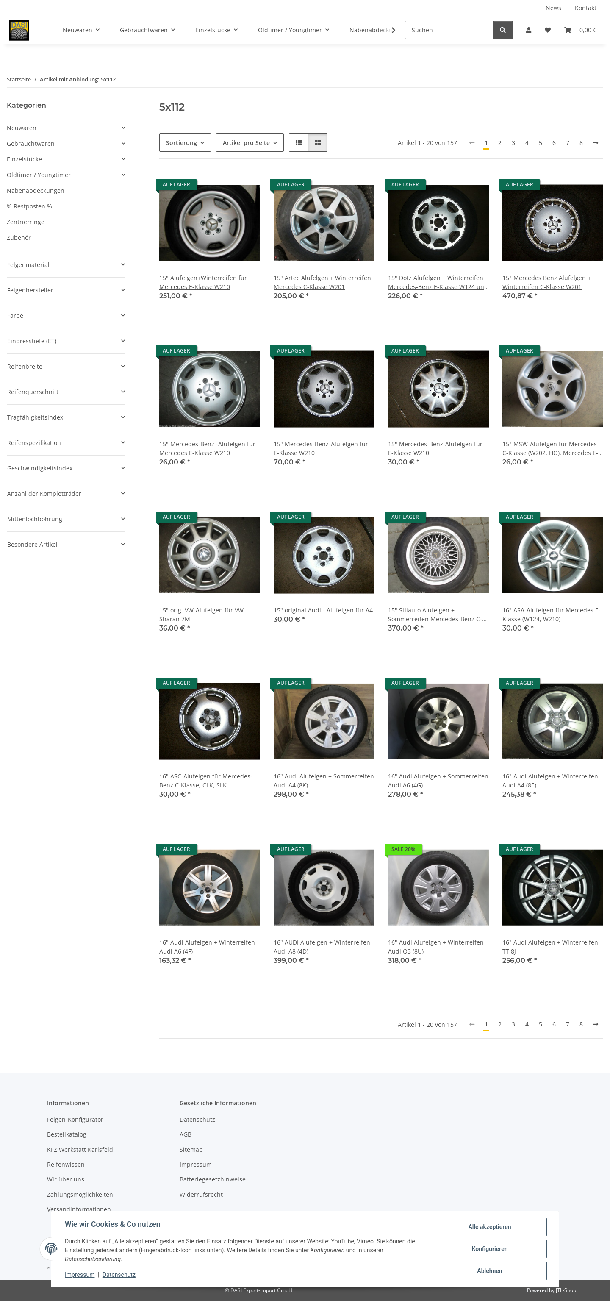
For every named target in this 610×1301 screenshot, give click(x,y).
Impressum (79, 1274)
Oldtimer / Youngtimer (39, 175)
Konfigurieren (489, 1248)
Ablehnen (489, 1271)
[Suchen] (449, 30)
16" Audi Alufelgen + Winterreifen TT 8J (550, 946)
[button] (528, 29)
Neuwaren (21, 128)
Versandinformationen (79, 1209)
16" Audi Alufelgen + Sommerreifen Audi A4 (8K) (324, 780)
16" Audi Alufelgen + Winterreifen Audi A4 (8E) (550, 780)
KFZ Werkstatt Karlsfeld (80, 1149)
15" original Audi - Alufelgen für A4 (323, 610)
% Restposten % (29, 206)
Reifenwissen (66, 1164)
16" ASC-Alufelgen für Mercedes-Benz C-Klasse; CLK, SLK (205, 780)
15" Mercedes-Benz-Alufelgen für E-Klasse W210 (321, 448)
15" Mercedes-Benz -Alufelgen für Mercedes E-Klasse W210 (207, 448)
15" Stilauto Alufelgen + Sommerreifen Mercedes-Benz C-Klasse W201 (435, 614)
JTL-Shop (566, 1290)
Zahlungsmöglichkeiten (80, 1194)
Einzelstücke (24, 159)
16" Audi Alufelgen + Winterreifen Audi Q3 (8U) (436, 946)
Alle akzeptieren (489, 1226)
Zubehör (19, 238)
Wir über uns (65, 1179)
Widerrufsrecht (201, 1194)
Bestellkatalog (66, 1134)
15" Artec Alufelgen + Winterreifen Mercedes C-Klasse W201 (322, 282)
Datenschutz (119, 1274)
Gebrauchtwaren (31, 143)
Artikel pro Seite (246, 143)
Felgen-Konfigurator (75, 1119)
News (553, 8)
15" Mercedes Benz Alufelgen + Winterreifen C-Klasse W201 (546, 282)
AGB (185, 1134)
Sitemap (191, 1149)
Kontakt (585, 8)
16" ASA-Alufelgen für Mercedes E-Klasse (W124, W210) (551, 614)
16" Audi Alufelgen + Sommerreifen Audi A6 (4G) (438, 780)
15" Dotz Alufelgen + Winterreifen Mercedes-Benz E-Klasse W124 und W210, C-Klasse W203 (438, 282)
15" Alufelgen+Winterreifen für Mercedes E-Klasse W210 (203, 282)
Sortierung (181, 143)
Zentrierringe (25, 222)
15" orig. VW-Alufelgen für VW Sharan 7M (201, 614)
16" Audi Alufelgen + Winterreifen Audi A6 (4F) (207, 946)
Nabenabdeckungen (35, 190)
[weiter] (595, 143)
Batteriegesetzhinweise (213, 1179)
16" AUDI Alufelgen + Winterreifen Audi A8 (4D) (322, 946)
